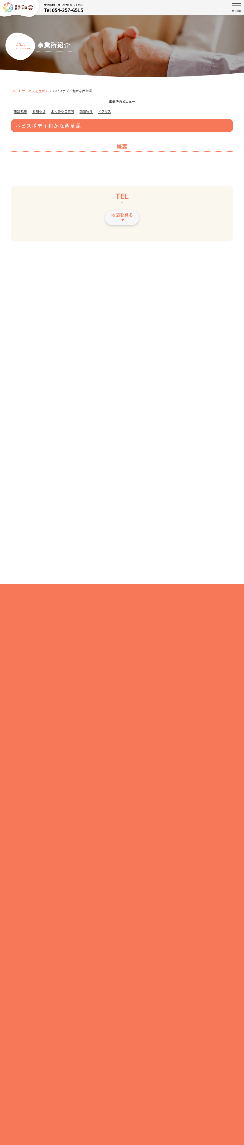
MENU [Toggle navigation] (236, 8)
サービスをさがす (35, 90)
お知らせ (39, 111)
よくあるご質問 (62, 111)
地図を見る (122, 217)
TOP (14, 90)
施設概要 (20, 111)
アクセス (104, 111)
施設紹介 (86, 111)
